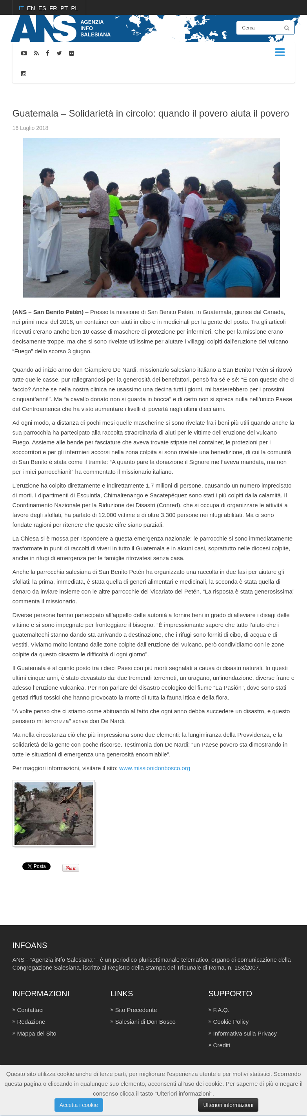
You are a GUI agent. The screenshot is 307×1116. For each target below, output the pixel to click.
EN (32, 8)
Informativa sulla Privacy (245, 1033)
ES (43, 8)
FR (54, 8)
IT (22, 8)
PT (64, 8)
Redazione (31, 1021)
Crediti (221, 1045)
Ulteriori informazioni (228, 1105)
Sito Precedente (136, 1009)
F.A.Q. (221, 1009)
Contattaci (30, 1009)
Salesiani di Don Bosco (145, 1021)
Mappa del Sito (36, 1033)
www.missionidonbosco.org (154, 768)
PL (74, 8)
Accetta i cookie (79, 1105)
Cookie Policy (231, 1021)
